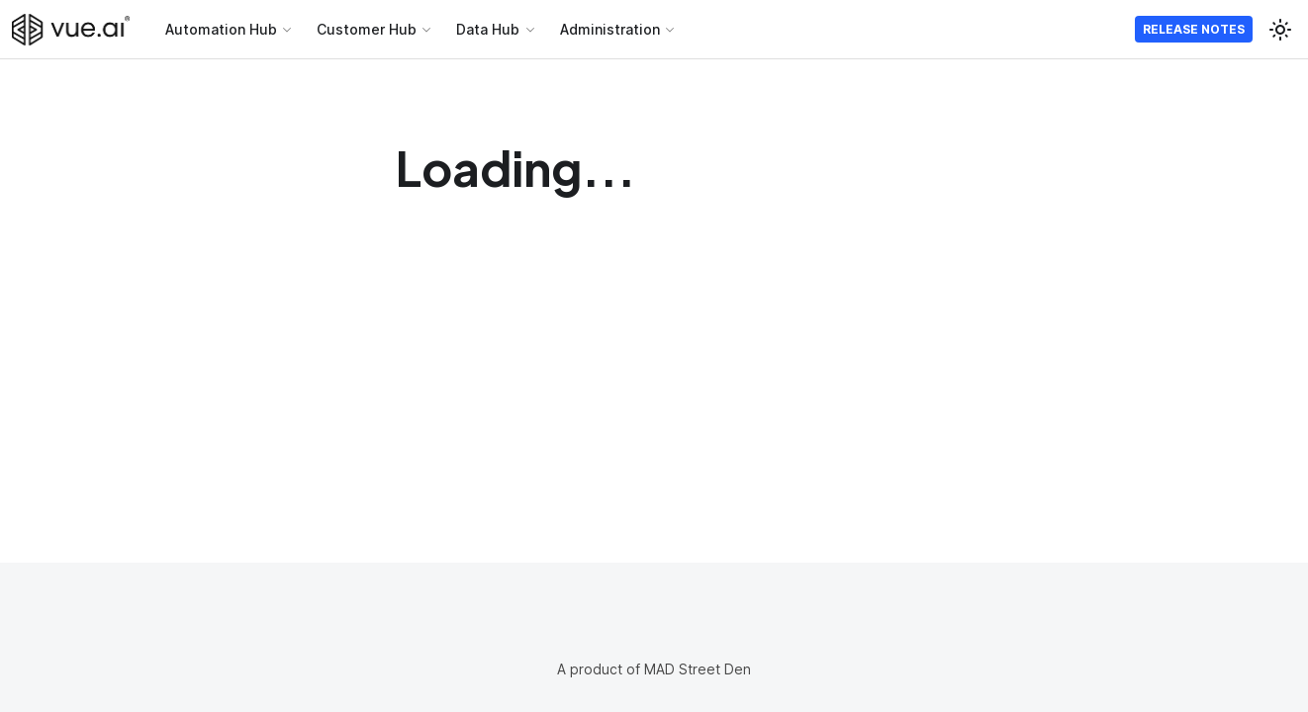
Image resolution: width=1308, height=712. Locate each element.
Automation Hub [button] (221, 29)
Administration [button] (610, 29)
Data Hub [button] (487, 29)
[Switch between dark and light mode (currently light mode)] (1280, 29)
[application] (1302, 707)
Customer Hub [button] (367, 29)
